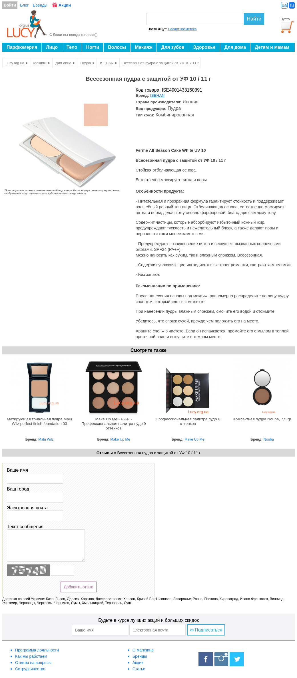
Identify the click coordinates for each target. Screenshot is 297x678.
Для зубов (172, 47)
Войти (10, 5)
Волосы (117, 47)
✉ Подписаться (206, 629)
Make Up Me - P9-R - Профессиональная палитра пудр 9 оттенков (113, 423)
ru (292, 5)
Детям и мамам (272, 47)
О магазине (143, 650)
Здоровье (204, 47)
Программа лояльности (37, 650)
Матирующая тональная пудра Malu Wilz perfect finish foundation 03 (39, 421)
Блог (24, 5)
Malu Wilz (45, 439)
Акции (65, 5)
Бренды (40, 5)
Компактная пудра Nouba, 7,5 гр (262, 419)
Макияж (143, 47)
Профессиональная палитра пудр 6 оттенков (188, 421)
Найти (254, 19)
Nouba (269, 439)
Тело (72, 47)
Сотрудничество (30, 669)
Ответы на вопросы (33, 662)
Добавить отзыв (78, 587)
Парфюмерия (22, 47)
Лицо (52, 47)
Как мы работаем (31, 656)
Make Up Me (120, 439)
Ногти (92, 47)
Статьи (139, 669)
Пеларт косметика (182, 29)
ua (284, 5)
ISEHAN (157, 95)
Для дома (235, 47)
